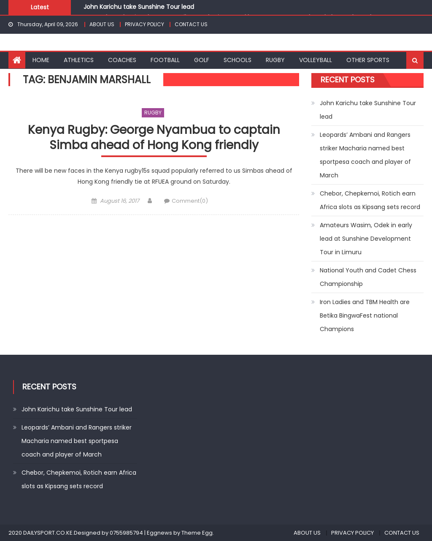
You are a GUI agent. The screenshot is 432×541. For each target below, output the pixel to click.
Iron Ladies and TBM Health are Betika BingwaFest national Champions (365, 315)
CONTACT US (191, 24)
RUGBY (275, 60)
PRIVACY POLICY (144, 24)
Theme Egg (197, 533)
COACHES (122, 60)
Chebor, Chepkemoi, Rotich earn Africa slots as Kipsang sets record (370, 200)
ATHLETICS (79, 60)
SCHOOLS (237, 60)
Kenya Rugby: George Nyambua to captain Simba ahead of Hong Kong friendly (154, 137)
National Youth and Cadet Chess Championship (368, 277)
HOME (40, 60)
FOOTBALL (165, 60)
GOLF (201, 60)
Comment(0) (190, 201)
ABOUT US (101, 24)
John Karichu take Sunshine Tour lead (139, 7)
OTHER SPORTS (367, 60)
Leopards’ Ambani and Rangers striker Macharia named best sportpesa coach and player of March (365, 154)
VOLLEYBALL (315, 60)
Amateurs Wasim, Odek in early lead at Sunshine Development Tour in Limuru (366, 238)
